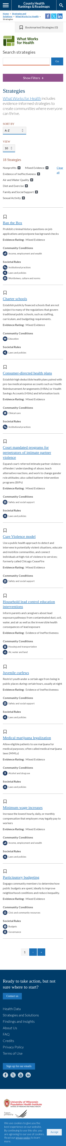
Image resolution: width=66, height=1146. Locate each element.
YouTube (20, 1075)
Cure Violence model (19, 536)
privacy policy (23, 1137)
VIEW (6, 141)
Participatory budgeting (21, 877)
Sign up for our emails (19, 1066)
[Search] (26, 61)
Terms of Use (13, 1053)
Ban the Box (12, 223)
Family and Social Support (18, 192)
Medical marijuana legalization (27, 738)
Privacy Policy (13, 1047)
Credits (8, 1041)
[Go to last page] (41, 952)
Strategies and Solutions (21, 1015)
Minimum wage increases (23, 807)
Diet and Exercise (13, 185)
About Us (10, 1028)
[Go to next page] (33, 952)
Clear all (60, 170)
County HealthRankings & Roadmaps (34, 4)
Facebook (5, 1075)
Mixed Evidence (34, 167)
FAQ (6, 1034)
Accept (54, 1132)
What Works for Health (27, 16)
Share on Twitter (53, 16)
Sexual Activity (12, 198)
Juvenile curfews (16, 672)
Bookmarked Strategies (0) (41, 27)
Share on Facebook (48, 16)
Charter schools (15, 298)
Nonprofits (9, 167)
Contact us (12, 996)
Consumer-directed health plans (27, 373)
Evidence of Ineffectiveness (19, 174)
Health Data (12, 1009)
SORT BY (8, 123)
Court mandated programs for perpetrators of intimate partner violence (27, 452)
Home (6, 13)
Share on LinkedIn (59, 16)
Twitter (13, 1075)
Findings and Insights (19, 1021)
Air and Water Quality (16, 179)
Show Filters (33, 78)
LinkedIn (28, 1075)
